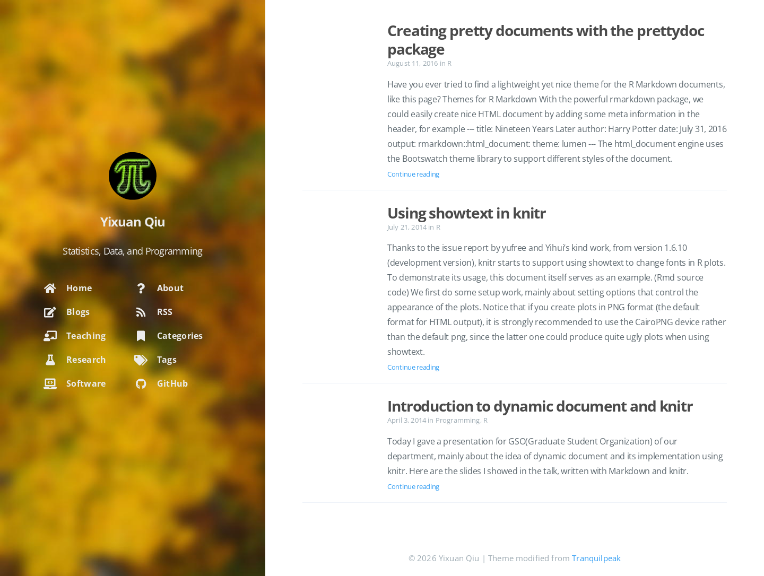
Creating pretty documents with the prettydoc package (545, 39)
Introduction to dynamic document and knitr (540, 406)
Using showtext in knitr (466, 213)
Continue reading (413, 174)
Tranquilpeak (596, 558)
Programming (458, 420)
